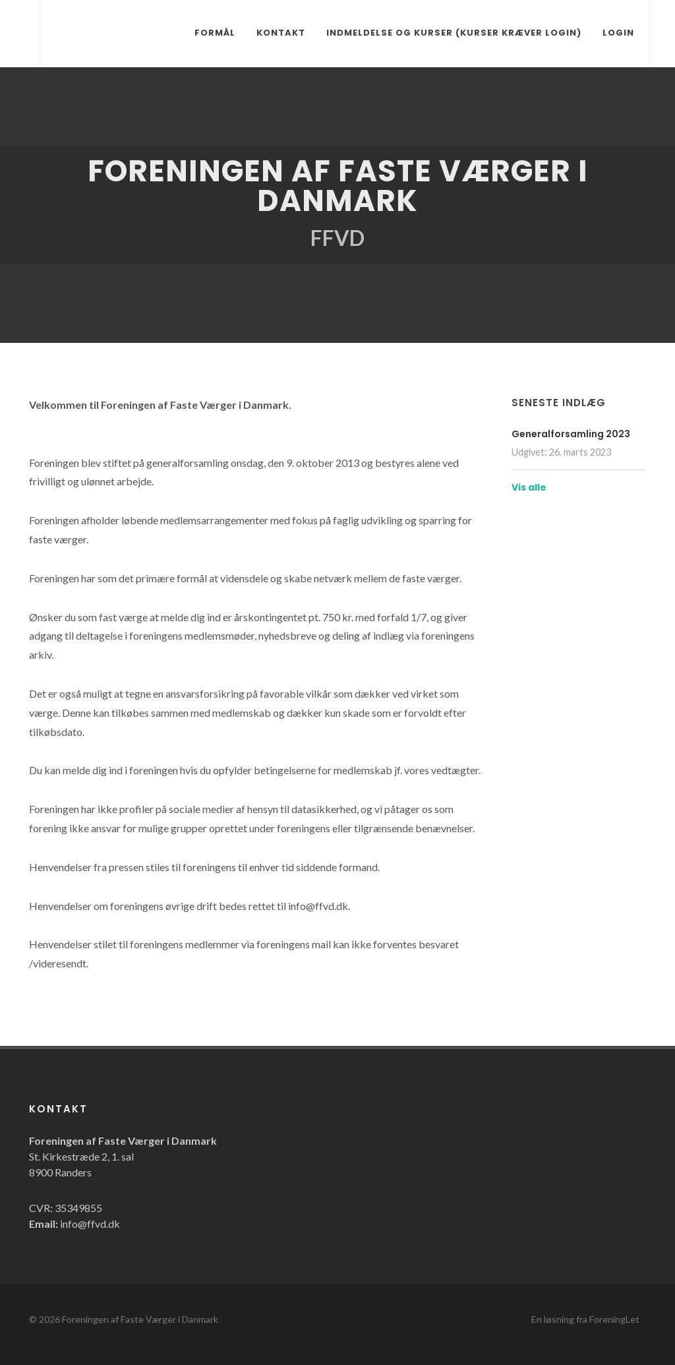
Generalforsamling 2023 (571, 433)
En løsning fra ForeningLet (585, 1319)
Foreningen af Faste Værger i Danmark (140, 1319)
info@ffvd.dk (90, 1223)
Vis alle (529, 487)
